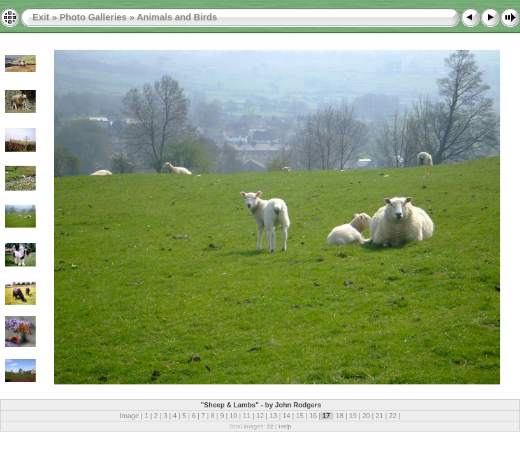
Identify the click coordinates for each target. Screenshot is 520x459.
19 (353, 415)
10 (233, 415)
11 (246, 415)
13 (273, 415)
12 (260, 415)
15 (299, 415)
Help (284, 426)
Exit (40, 17)
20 (366, 415)
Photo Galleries (93, 17)
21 (379, 415)
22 (392, 415)
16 (313, 415)
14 (286, 415)
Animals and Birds (176, 17)
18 (339, 415)
